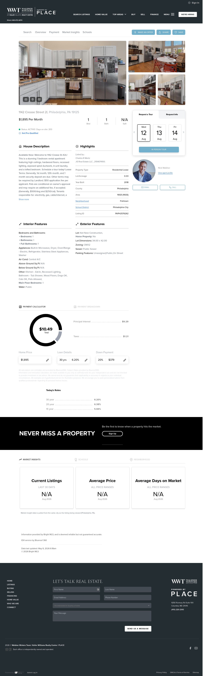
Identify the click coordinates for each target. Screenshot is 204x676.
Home (9, 581)
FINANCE (154, 14)
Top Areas (119, 14)
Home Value (101, 14)
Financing (12, 596)
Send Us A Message (138, 629)
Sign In (193, 2)
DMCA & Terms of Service (179, 672)
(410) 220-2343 (177, 609)
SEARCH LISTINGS (81, 14)
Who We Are (13, 604)
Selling (10, 592)
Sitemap (196, 672)
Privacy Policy (161, 672)
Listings (11, 585)
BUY (133, 14)
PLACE (61, 645)
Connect (11, 607)
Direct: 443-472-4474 (14, 20)
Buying (10, 588)
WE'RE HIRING (187, 14)
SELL (143, 14)
